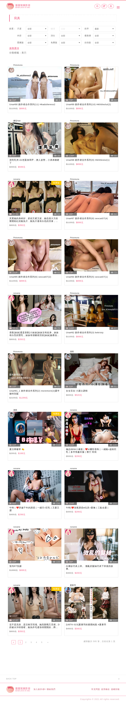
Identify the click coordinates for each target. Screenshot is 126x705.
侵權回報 (115, 690)
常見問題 (89, 690)
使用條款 (102, 690)
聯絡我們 (57, 690)
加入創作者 (42, 690)
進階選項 (14, 48)
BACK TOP (63, 680)
